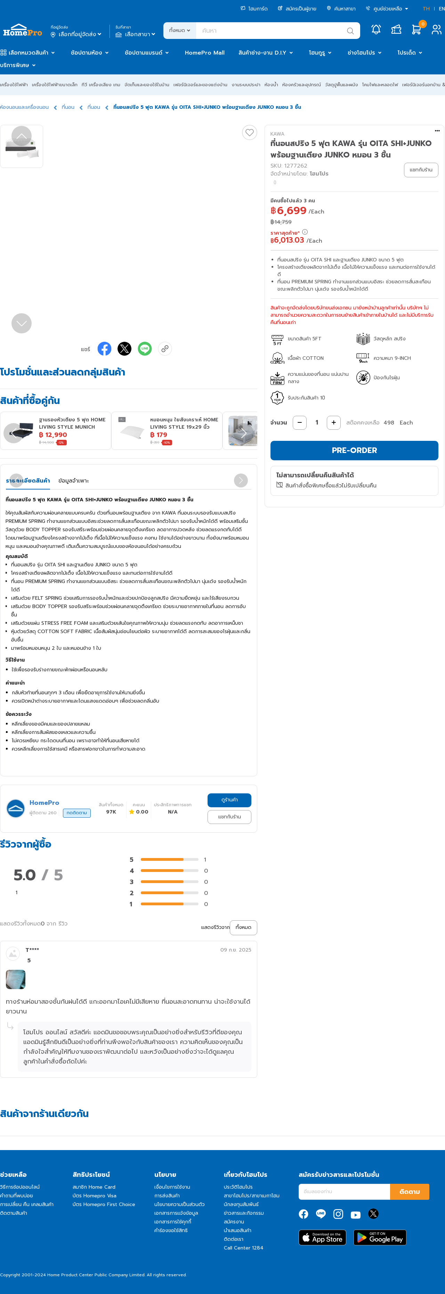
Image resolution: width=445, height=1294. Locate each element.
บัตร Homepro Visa (94, 1195)
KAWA (277, 134)
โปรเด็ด (407, 53)
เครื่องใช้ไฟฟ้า (14, 84)
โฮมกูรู (317, 53)
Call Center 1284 (244, 1248)
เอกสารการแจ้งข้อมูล (176, 1213)
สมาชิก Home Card (94, 1187)
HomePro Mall (205, 53)
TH (426, 9)
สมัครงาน (234, 1222)
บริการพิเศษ (14, 65)
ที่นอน (68, 107)
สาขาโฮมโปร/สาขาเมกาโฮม (252, 1195)
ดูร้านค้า (229, 799)
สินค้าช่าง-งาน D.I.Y (262, 53)
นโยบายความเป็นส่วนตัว (179, 1204)
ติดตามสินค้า (13, 1213)
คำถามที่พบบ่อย (16, 1195)
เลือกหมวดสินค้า (28, 53)
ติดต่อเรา (233, 1239)
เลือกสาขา (136, 34)
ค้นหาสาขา (341, 9)
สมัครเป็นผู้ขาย (297, 9)
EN (442, 9)
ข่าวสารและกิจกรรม (244, 1213)
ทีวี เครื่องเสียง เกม (101, 84)
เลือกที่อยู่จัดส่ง (77, 34)
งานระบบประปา (246, 84)
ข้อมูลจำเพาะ (73, 481)
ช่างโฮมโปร (361, 53)
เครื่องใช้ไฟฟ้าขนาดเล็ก (55, 84)
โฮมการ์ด (254, 9)
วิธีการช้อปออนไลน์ (20, 1187)
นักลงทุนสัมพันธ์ (241, 1204)
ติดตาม (409, 1192)
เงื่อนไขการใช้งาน (172, 1187)
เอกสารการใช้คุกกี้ (172, 1222)
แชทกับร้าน (229, 816)
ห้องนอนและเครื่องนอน (24, 107)
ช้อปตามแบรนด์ (143, 53)
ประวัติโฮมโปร (238, 1187)
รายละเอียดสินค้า (28, 481)
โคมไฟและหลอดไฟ (380, 84)
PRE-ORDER (354, 450)
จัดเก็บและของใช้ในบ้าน (146, 84)
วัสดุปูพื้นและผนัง (341, 84)
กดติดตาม (77, 813)
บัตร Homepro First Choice (104, 1204)
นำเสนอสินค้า (237, 1230)
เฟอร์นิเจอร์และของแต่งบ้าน (200, 84)
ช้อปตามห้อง (86, 53)
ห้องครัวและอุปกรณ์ (301, 84)
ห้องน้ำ (271, 84)
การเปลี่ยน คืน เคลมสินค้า (27, 1204)
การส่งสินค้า (167, 1195)
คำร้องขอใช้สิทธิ (171, 1230)
